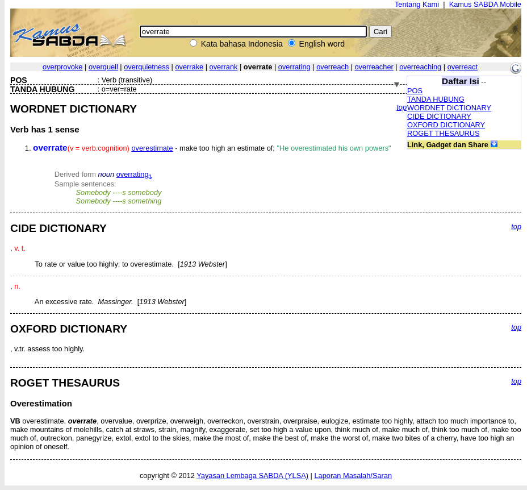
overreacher (373, 67)
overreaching (420, 67)
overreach (332, 67)
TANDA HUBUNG (436, 99)
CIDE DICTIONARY (439, 116)
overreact (462, 67)
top (401, 107)
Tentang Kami (417, 4)
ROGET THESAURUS (443, 133)
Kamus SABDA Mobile (485, 4)
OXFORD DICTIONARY (446, 125)
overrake (189, 67)
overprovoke (62, 67)
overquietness (146, 67)
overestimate (152, 148)
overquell (103, 67)
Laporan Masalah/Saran (353, 475)
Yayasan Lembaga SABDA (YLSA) (252, 475)
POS (415, 90)
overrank (224, 67)
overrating (294, 67)
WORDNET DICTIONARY (449, 107)
